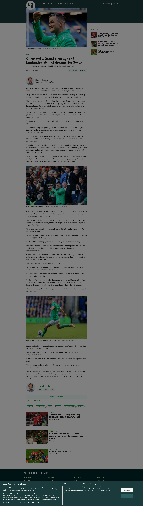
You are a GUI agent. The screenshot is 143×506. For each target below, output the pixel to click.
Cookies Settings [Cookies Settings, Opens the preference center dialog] (127, 496)
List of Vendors (68, 493)
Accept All (127, 490)
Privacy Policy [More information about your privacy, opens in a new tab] (36, 503)
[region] (71, 493)
